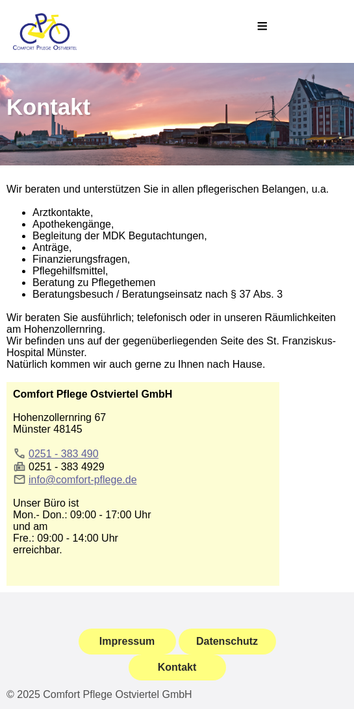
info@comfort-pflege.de (83, 479)
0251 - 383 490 (64, 453)
